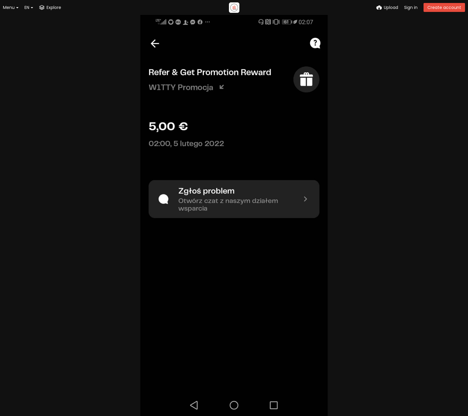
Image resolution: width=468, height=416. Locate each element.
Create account (444, 7)
